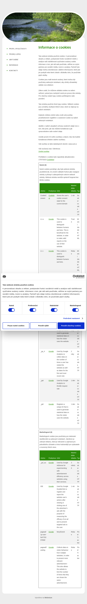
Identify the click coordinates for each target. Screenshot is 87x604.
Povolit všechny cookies (71, 326)
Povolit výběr (43, 326)
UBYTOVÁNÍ (13, 60)
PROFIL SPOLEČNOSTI (18, 49)
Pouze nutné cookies (15, 326)
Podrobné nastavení (71, 318)
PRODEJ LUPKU (15, 54)
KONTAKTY (13, 70)
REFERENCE (13, 65)
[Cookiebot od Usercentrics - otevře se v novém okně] (74, 276)
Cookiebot (50, 160)
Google (51, 219)
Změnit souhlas (44, 151)
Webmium (48, 598)
